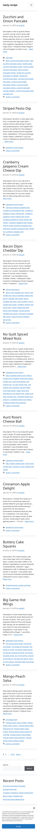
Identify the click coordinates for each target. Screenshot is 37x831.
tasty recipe (10, 5)
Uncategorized (11, 719)
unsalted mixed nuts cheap (20, 399)
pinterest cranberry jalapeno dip (15, 229)
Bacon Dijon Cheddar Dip (13, 248)
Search (5, 765)
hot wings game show (14, 644)
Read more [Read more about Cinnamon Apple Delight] (29, 521)
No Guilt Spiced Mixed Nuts (15, 336)
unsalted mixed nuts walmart (14, 403)
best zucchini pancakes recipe (17, 61)
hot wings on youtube (20, 647)
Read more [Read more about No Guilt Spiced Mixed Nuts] (22, 366)
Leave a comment (13, 97)
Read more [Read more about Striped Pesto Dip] (9, 141)
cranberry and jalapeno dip (13, 210)
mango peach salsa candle (16, 723)
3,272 (12, 754)
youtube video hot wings (24, 662)
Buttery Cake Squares (13, 544)
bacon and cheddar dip (15, 292)
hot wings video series (23, 650)
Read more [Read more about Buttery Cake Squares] (7, 579)
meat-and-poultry (12, 289)
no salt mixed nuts (20, 384)
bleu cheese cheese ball (15, 463)
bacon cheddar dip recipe (13, 298)
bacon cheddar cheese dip (22, 295)
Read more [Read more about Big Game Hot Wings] (18, 634)
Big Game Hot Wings (14, 601)
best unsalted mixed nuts (15, 375)
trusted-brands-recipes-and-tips (18, 585)
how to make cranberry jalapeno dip (17, 225)
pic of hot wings (21, 656)
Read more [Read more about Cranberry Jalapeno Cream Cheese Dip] (7, 198)
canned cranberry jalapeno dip (18, 207)
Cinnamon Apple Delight (16, 486)
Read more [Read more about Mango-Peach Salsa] (7, 713)
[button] (34, 808)
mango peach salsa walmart (14, 738)
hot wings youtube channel (13, 653)
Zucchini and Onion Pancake (15, 18)
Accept (18, 826)
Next (19, 754)
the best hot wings (21, 659)
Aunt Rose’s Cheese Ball (12, 419)
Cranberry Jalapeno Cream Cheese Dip (16, 166)
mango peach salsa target (20, 735)
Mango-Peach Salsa (14, 678)
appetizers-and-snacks (14, 147)
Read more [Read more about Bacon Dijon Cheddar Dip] (23, 283)
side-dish (9, 58)
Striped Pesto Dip (17, 108)
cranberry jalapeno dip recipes (21, 222)
